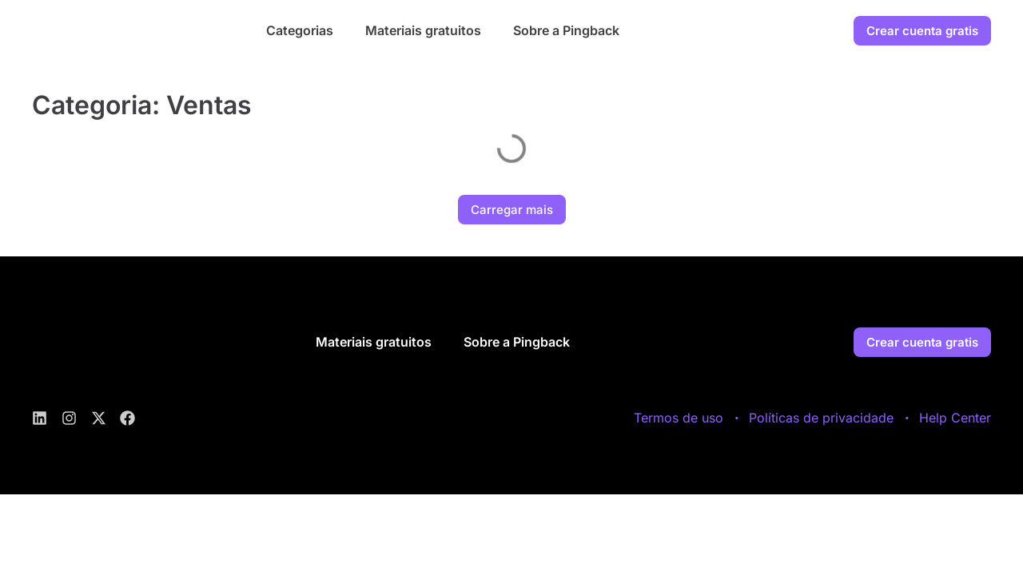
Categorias (299, 30)
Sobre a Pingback (566, 30)
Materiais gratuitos (423, 30)
